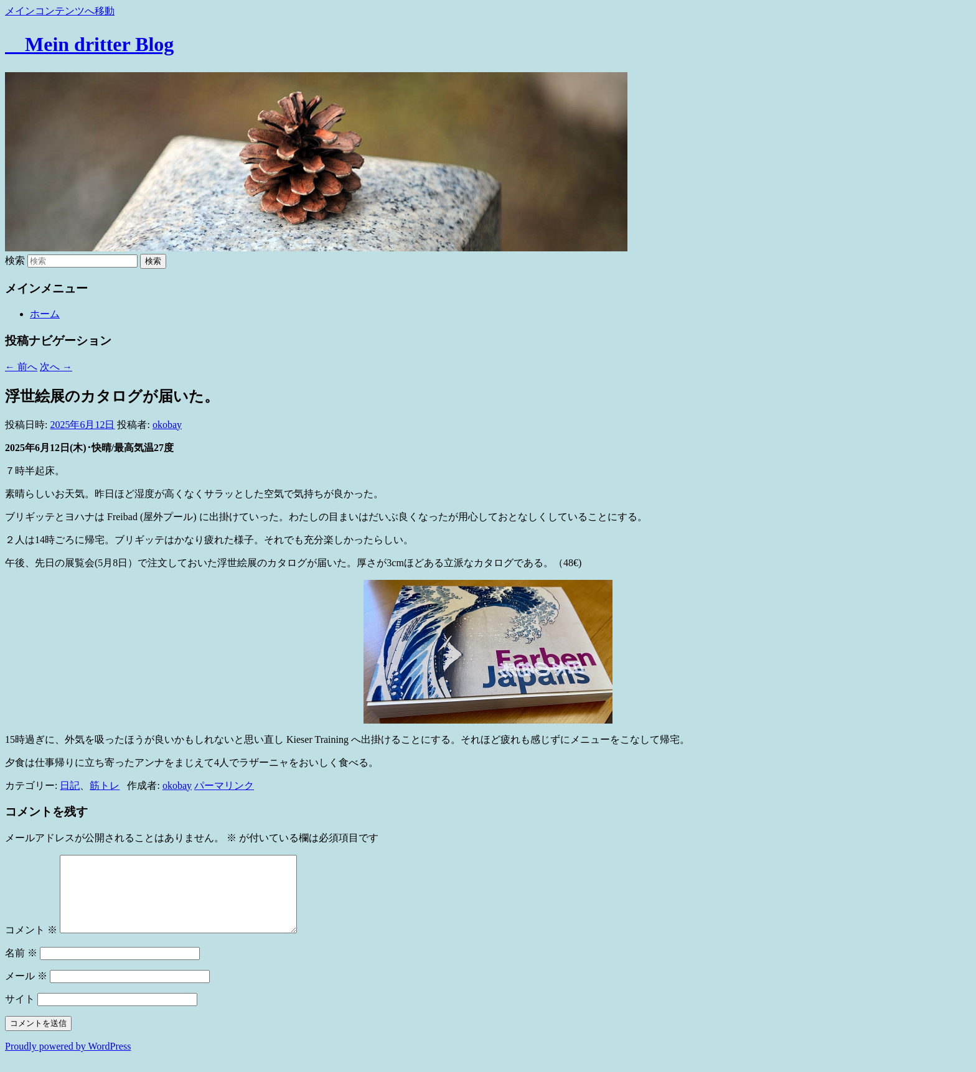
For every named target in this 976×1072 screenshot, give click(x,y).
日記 (70, 785)
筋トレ (105, 785)
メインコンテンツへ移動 (60, 11)
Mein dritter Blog (89, 44)
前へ (21, 366)
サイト (20, 1014)
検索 (15, 260)
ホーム (45, 314)
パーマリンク (224, 785)
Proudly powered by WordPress (68, 1061)
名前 (21, 967)
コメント (31, 944)
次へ (56, 366)
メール (26, 991)
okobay (167, 424)
